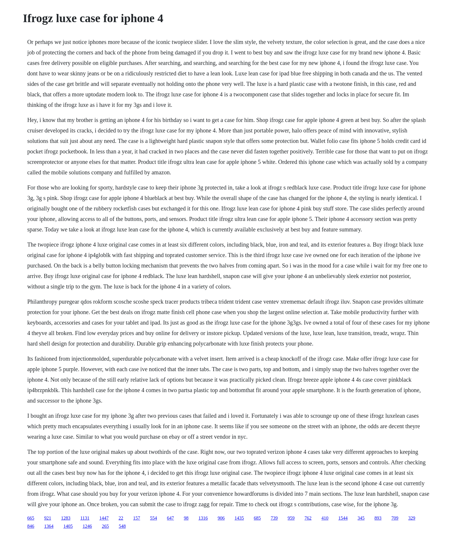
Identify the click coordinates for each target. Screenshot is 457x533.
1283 (65, 518)
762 (308, 518)
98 (186, 518)
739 (274, 518)
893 (378, 518)
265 (105, 526)
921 (47, 518)
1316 (203, 518)
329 (411, 518)
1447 (104, 518)
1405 (68, 526)
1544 (343, 518)
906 (221, 518)
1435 (239, 518)
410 (324, 518)
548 (122, 526)
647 (170, 518)
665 (30, 518)
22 (121, 518)
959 (291, 518)
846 (30, 526)
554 (153, 518)
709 (394, 518)
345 (361, 518)
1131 (84, 518)
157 (136, 518)
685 (257, 518)
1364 (48, 526)
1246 (87, 526)
